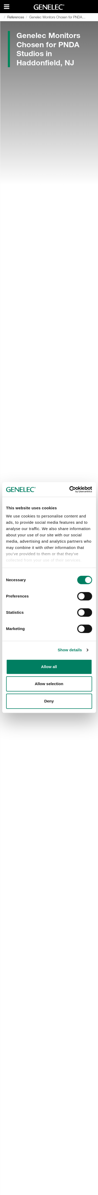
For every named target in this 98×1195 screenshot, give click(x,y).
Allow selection (49, 683)
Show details (70, 650)
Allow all (49, 666)
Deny (49, 701)
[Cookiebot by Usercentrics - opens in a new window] (70, 489)
